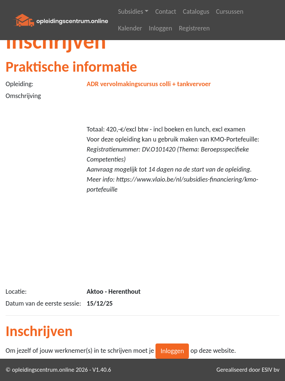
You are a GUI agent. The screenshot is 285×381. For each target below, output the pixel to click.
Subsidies (130, 11)
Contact (165, 11)
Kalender (130, 28)
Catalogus (196, 11)
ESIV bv (270, 369)
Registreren (194, 28)
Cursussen (229, 11)
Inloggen (160, 28)
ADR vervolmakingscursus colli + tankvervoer (149, 84)
